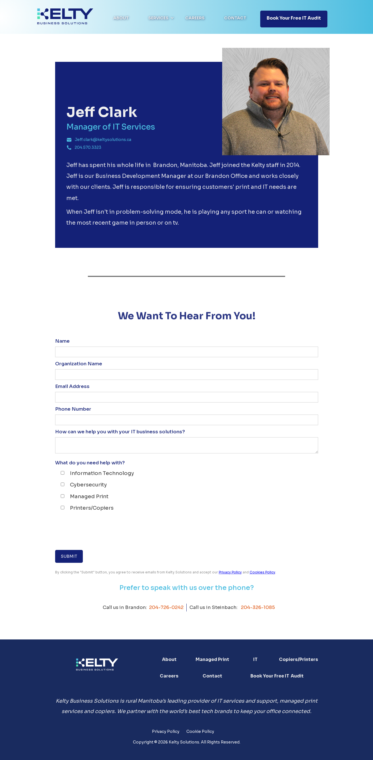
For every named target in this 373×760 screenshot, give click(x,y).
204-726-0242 (166, 607)
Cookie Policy (200, 731)
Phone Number (73, 409)
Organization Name (78, 364)
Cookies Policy (262, 572)
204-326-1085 (258, 607)
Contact (235, 17)
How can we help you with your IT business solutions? (120, 432)
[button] (161, 17)
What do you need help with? (90, 463)
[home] (65, 16)
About (121, 17)
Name (62, 341)
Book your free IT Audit (294, 18)
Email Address (72, 386)
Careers (195, 17)
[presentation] (97, 531)
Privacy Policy (230, 572)
